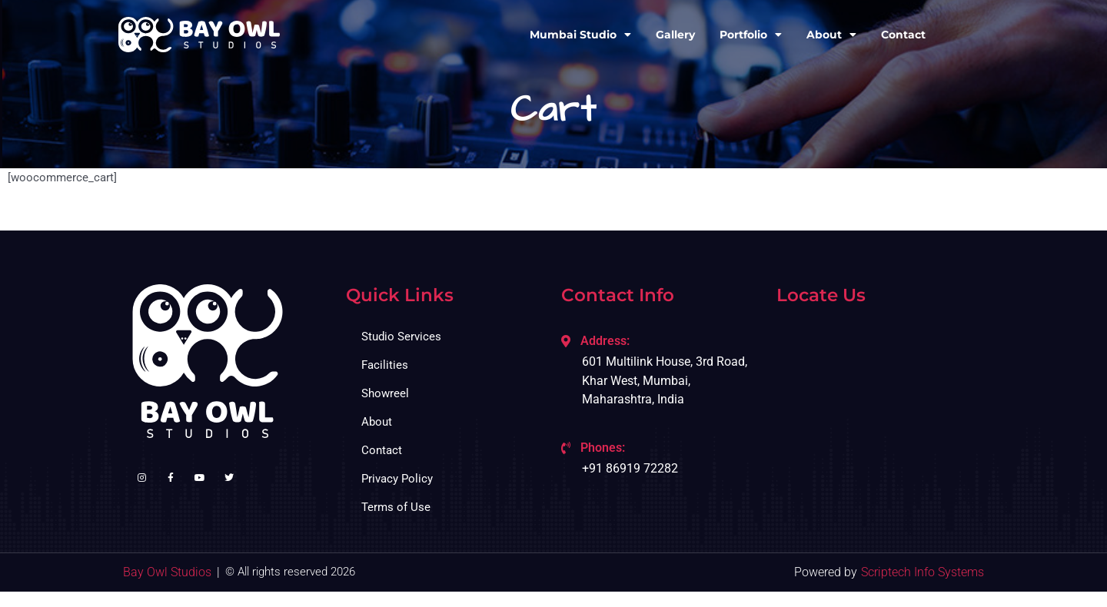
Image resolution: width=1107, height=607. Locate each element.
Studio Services (401, 336)
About (831, 35)
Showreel (385, 393)
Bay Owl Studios (167, 572)
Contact (903, 34)
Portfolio (751, 35)
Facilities (384, 365)
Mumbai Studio (580, 35)
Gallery (675, 34)
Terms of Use (395, 507)
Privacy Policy (397, 479)
